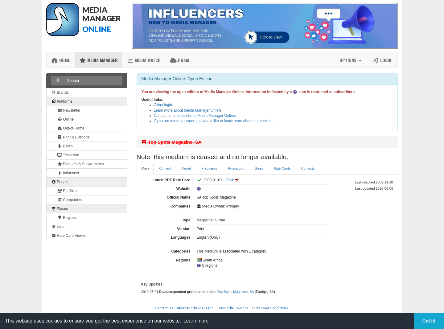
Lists (57, 226)
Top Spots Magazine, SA (235, 292)
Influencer (68, 173)
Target (186, 168)
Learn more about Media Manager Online (187, 110)
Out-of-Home (70, 128)
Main (145, 168)
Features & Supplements (80, 164)
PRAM (179, 60)
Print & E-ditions (73, 137)
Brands (59, 92)
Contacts (307, 168)
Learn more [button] (196, 320)
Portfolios (67, 191)
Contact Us (164, 308)
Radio (65, 146)
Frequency (209, 168)
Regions (66, 218)
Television (68, 155)
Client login (163, 105)
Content (165, 168)
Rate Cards (282, 168)
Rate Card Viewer (68, 235)
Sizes (259, 168)
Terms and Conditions (270, 308)
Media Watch (144, 60)
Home (60, 60)
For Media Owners (232, 308)
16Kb (230, 180)
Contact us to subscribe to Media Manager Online (194, 115)
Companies (69, 200)
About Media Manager (195, 308)
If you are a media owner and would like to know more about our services (213, 121)
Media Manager (98, 60)
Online (65, 119)
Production (236, 168)
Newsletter (68, 110)
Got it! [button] (428, 321)
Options (351, 60)
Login (381, 60)
